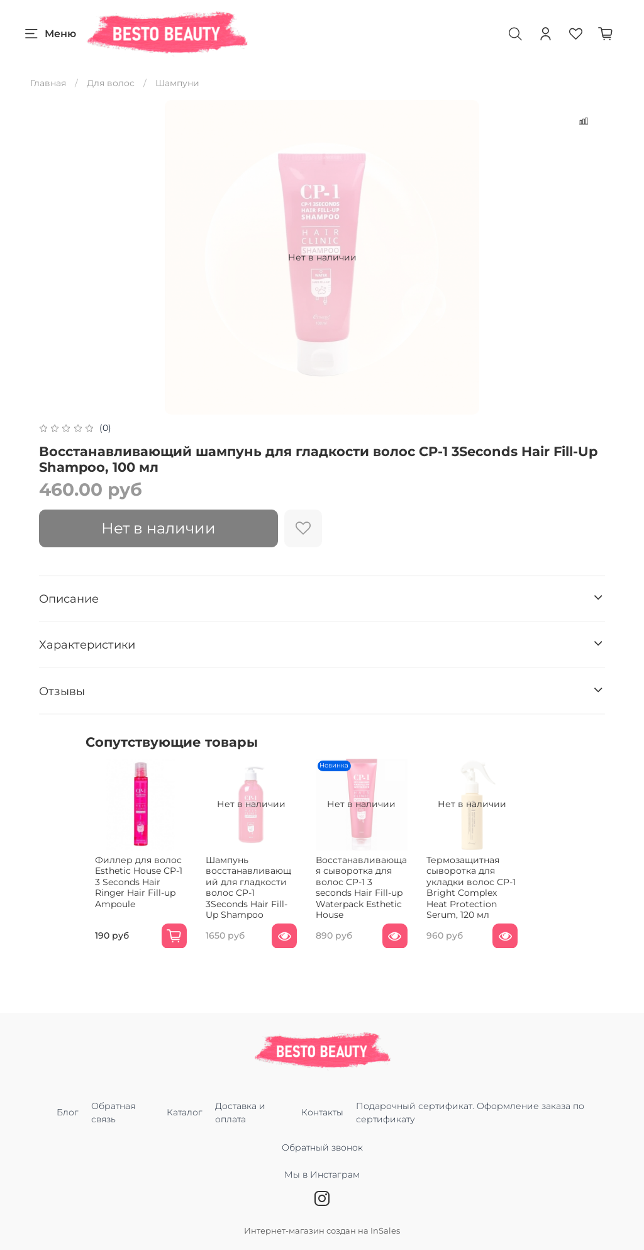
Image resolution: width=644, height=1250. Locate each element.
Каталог (185, 1112)
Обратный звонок (322, 1147)
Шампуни (177, 83)
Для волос (111, 83)
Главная (48, 83)
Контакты (322, 1112)
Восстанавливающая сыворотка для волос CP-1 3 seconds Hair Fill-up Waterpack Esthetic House (380, 894)
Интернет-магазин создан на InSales (322, 1231)
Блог (68, 1112)
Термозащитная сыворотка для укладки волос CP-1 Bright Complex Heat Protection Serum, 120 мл (503, 899)
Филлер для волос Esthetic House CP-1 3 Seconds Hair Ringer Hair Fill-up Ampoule (133, 888)
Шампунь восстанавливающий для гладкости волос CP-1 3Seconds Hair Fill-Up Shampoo (260, 894)
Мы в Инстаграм (322, 1181)
